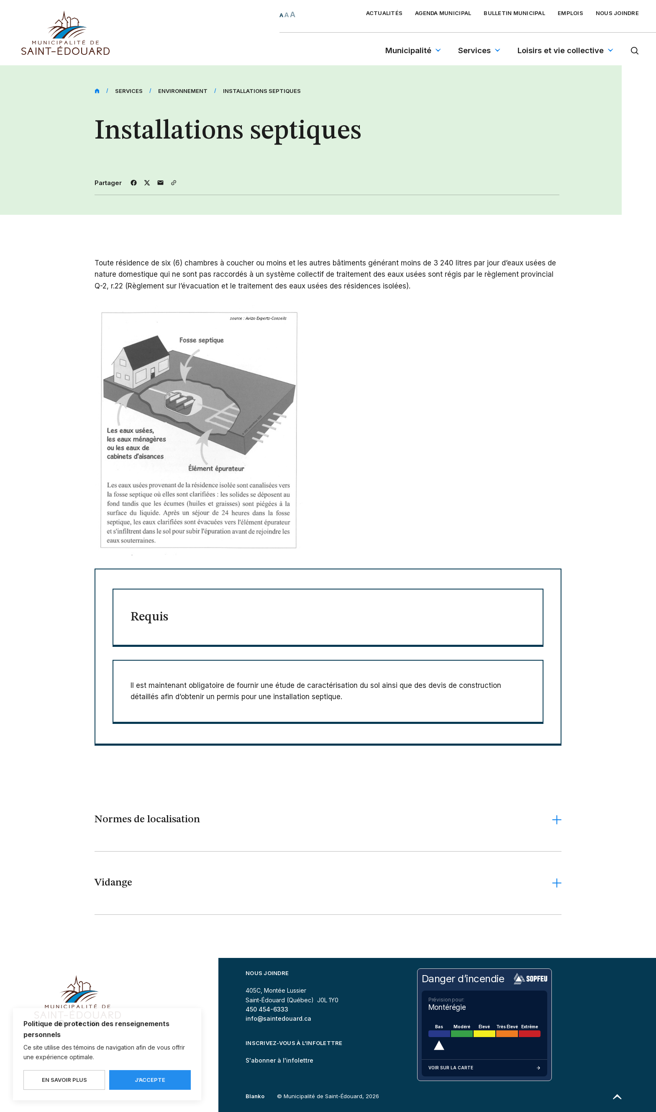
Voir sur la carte (484, 1068)
